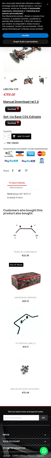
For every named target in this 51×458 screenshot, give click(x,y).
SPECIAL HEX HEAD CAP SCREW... (25, 389)
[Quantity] (5, 136)
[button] (47, 4)
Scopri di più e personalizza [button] (25, 42)
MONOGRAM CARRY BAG (25, 297)
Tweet (19, 170)
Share (12, 170)
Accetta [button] (25, 35)
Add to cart (21, 136)
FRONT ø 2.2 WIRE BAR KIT (25, 252)
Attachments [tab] (16, 187)
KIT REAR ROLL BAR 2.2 (25, 343)
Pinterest (26, 170)
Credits (40, 455)
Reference (12, 194)
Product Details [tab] (17, 182)
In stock (11, 197)
